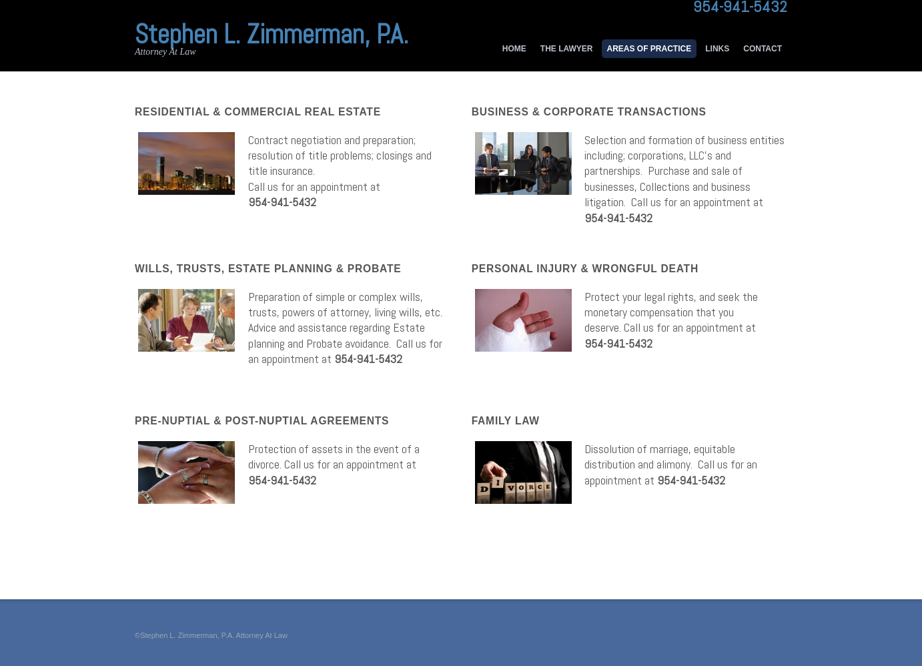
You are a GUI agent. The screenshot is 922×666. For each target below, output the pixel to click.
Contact (762, 48)
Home (514, 48)
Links (717, 48)
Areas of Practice (649, 48)
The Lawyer (566, 48)
